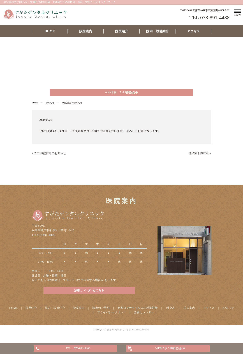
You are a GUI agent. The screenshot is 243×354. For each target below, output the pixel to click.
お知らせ (50, 104)
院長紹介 (121, 31)
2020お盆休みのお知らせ (50, 154)
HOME (50, 31)
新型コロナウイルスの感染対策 (137, 311)
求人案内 (189, 311)
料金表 (170, 311)
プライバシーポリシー (111, 315)
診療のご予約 (101, 311)
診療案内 (85, 31)
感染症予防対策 (199, 154)
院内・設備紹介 (157, 31)
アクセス (193, 31)
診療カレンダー (144, 315)
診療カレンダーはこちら (89, 293)
